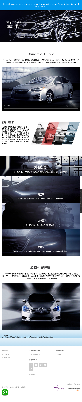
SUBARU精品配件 (34, 355)
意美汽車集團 (6, 358)
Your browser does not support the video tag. (41, 89)
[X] (48, 6)
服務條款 (70, 379)
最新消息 (59, 355)
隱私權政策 (77, 379)
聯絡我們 (32, 370)
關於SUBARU (6, 355)
